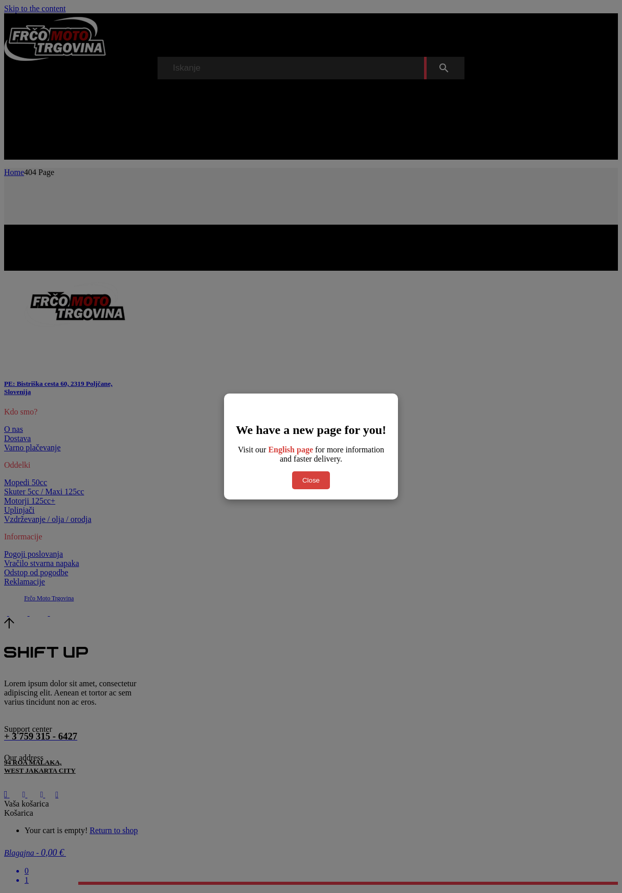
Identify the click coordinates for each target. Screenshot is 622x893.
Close (311, 480)
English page (290, 449)
